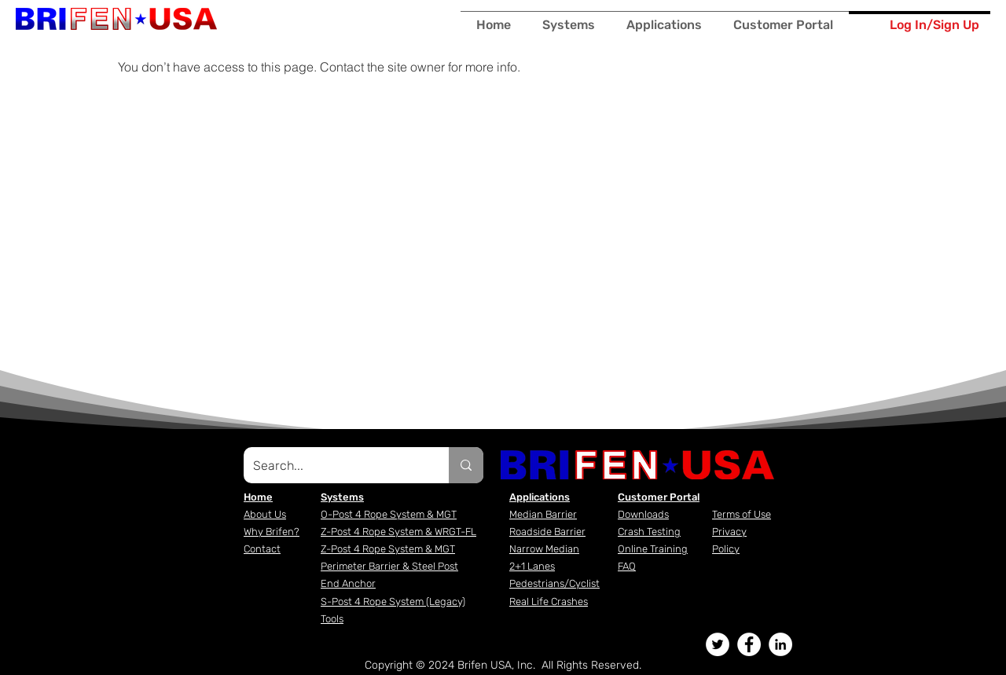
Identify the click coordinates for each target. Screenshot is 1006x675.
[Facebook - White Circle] (749, 644)
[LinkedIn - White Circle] (780, 644)
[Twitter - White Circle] (717, 644)
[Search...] (334, 465)
